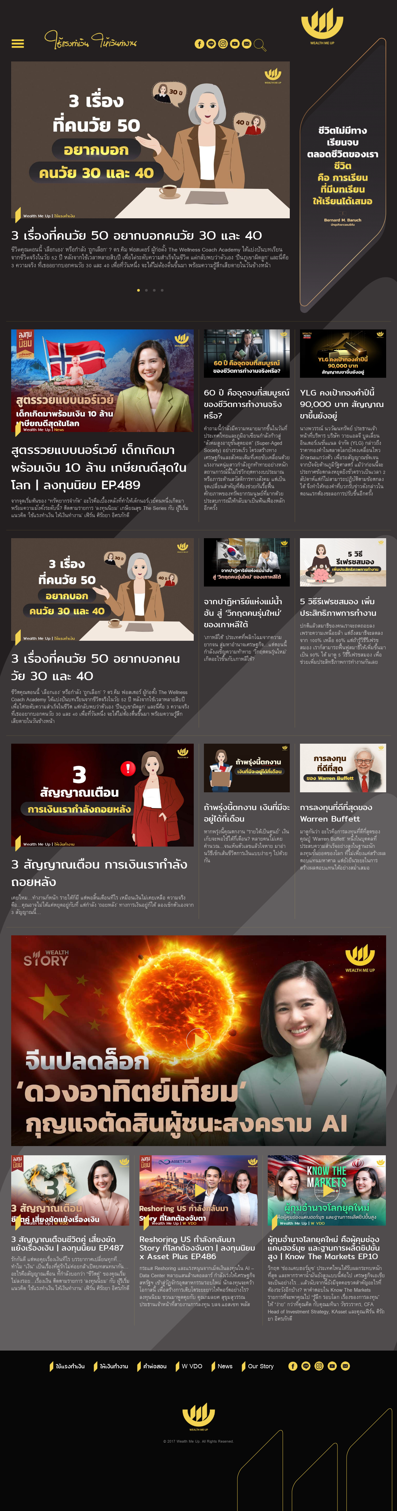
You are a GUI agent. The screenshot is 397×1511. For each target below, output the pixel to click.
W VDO (192, 1365)
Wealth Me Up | (49, 216)
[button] (138, 290)
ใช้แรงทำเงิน (70, 1366)
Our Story (261, 1365)
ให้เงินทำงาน (114, 1366)
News (225, 1365)
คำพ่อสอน (154, 1366)
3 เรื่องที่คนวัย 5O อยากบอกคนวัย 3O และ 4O (136, 235)
